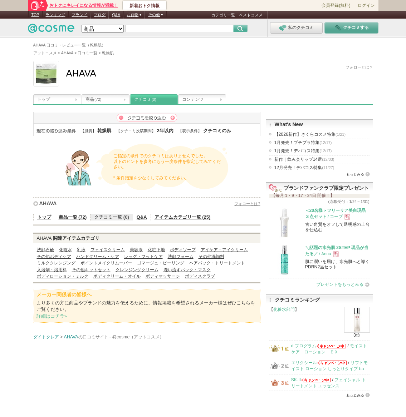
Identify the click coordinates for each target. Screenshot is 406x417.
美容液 (136, 249)
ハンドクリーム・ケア (97, 256)
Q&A (116, 15)
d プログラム (303, 345)
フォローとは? (247, 204)
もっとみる (355, 174)
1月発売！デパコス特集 (303, 150)
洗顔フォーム (181, 256)
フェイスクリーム (108, 249)
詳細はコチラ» (51, 316)
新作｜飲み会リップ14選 (304, 159)
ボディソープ (183, 249)
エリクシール (304, 362)
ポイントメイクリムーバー (106, 262)
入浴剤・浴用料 (52, 269)
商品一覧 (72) (73, 217)
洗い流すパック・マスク (187, 269)
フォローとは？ (359, 67)
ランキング (55, 15)
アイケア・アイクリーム (224, 249)
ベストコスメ (251, 15)
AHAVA (48, 203)
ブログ (100, 15)
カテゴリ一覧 (223, 15)
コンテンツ (193, 99)
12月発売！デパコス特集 (304, 167)
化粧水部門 (284, 309)
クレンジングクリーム (137, 269)
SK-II (296, 379)
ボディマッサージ (163, 276)
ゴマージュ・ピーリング (160, 262)
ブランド (79, 15)
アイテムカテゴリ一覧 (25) (183, 217)
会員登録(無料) (336, 5)
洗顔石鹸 (45, 249)
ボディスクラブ (200, 276)
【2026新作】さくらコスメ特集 (310, 134)
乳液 (81, 249)
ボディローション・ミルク (62, 276)
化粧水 (65, 249)
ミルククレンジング (56, 262)
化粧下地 (156, 249)
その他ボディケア (54, 256)
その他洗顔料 (211, 256)
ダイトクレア (46, 336)
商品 (93, 99)
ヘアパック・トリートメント (217, 262)
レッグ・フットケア (143, 256)
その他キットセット (91, 269)
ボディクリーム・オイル (117, 276)
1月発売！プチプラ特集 (303, 142)
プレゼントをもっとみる (339, 284)
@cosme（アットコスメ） (138, 336)
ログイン (366, 5)
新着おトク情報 (144, 5)
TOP (35, 15)
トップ (43, 99)
